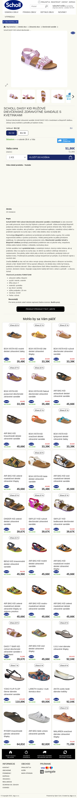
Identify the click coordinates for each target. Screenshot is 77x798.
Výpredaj (10, 17)
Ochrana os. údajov (11, 785)
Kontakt (65, 2)
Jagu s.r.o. (73, 796)
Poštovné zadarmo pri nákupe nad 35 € (44, 756)
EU (71, 128)
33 (23, 133)
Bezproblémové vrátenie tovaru (65, 756)
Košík (23, 770)
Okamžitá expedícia (26, 756)
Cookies (6, 787)
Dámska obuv (11, 12)
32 (11, 133)
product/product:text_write (40, 309)
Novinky (62, 12)
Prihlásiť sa (45, 2)
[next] (72, 96)
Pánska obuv (29, 12)
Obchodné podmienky (7, 772)
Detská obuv (47, 12)
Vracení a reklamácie (7, 780)
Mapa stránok (27, 773)
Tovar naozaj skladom (11, 756)
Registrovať (55, 2)
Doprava (72, 2)
